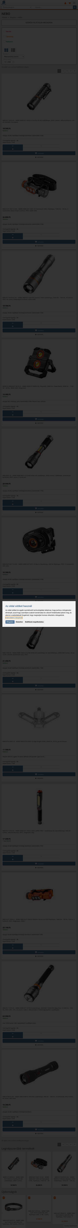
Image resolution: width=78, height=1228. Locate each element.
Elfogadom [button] (10, 622)
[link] (13, 618)
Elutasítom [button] (19, 622)
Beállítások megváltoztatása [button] (34, 622)
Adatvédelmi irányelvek (13, 618)
